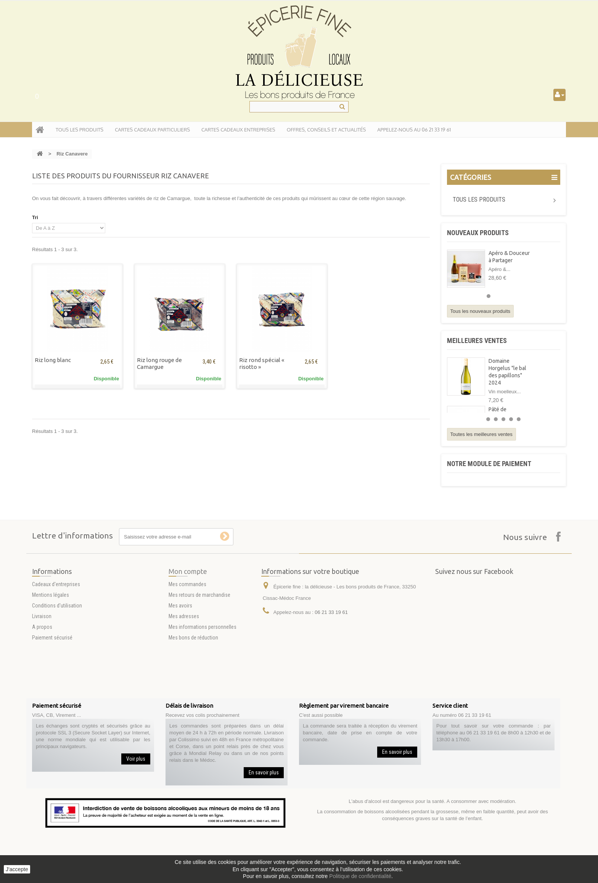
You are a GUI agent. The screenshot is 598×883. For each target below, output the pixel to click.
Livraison (41, 677)
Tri (35, 217)
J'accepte (17, 869)
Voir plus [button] (135, 759)
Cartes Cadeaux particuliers (152, 130)
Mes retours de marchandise (199, 655)
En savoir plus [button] (264, 772)
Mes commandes (187, 645)
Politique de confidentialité (360, 876)
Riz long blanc (53, 360)
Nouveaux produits (478, 233)
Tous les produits (479, 199)
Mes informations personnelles (202, 687)
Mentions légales (50, 655)
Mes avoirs (180, 666)
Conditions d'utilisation (57, 666)
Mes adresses (184, 677)
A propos (42, 687)
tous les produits (79, 130)
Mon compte (188, 632)
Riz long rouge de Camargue (159, 363)
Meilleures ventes (477, 341)
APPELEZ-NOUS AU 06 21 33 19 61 (414, 130)
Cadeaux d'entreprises (56, 645)
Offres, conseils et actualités (326, 130)
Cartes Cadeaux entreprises (238, 130)
